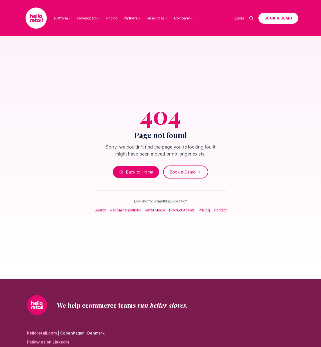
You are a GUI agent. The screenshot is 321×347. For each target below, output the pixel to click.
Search (100, 210)
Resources (157, 18)
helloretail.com (42, 333)
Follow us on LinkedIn (48, 342)
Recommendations (125, 210)
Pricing (112, 18)
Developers (88, 18)
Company (183, 18)
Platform (62, 18)
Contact (220, 210)
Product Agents (182, 210)
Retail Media (155, 210)
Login (239, 18)
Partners (132, 18)
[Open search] (251, 18)
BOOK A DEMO (278, 18)
